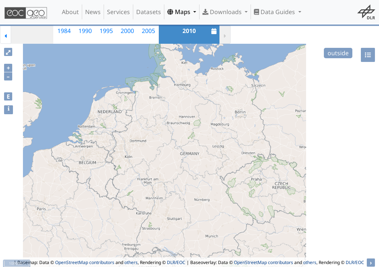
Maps (179, 12)
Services (118, 12)
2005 (148, 31)
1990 (85, 31)
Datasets (148, 12)
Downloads (222, 12)
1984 (64, 31)
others (131, 262)
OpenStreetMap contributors (84, 262)
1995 (106, 31)
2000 (127, 31)
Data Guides (275, 12)
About (70, 12)
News (93, 12)
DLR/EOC (176, 262)
